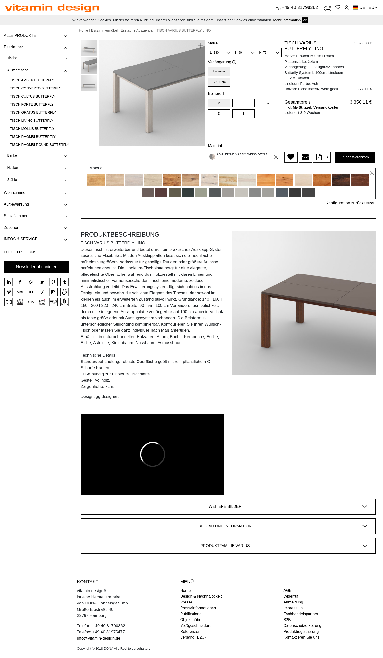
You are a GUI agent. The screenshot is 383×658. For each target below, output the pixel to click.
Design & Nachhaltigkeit (201, 596)
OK (305, 20)
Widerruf (290, 596)
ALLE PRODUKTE (20, 35)
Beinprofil (216, 93)
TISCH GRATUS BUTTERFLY (33, 112)
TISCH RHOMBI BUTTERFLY (32, 137)
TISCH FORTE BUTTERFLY (31, 104)
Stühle (12, 180)
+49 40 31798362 (300, 7)
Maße (213, 43)
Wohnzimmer (15, 192)
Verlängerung (222, 62)
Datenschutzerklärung (302, 626)
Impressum (293, 608)
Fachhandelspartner (300, 614)
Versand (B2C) (193, 637)
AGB (287, 590)
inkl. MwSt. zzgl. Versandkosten (311, 107)
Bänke (12, 155)
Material (215, 146)
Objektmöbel (191, 620)
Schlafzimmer (15, 216)
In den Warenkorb (355, 157)
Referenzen (190, 631)
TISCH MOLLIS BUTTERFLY (32, 129)
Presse (186, 602)
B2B (287, 620)
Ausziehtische (17, 70)
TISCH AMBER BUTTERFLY (32, 80)
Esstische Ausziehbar (137, 30)
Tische (12, 58)
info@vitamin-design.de (98, 638)
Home (83, 30)
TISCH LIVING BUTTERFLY (31, 120)
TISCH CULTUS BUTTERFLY (32, 96)
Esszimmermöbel (104, 30)
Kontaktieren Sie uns (301, 637)
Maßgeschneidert (195, 626)
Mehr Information (287, 20)
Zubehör (11, 227)
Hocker (12, 168)
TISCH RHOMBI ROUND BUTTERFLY (39, 145)
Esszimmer (13, 47)
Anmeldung (293, 602)
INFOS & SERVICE (20, 239)
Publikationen (192, 614)
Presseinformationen (198, 608)
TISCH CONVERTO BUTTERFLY (35, 88)
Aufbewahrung (16, 204)
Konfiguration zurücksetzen (351, 203)
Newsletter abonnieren (36, 266)
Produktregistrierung (301, 631)
